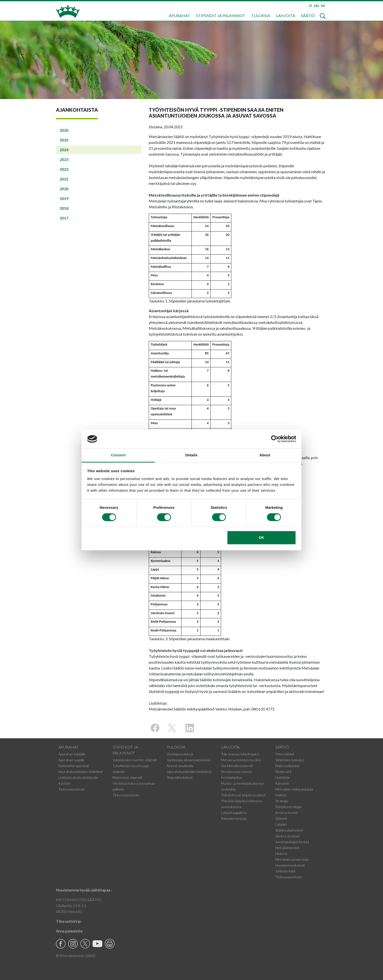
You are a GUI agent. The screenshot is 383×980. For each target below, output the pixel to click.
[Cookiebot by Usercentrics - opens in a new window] (274, 439)
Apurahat (179, 15)
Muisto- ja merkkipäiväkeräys (242, 783)
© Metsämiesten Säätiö (76, 955)
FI (310, 6)
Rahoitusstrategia (288, 807)
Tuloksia (260, 15)
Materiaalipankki (287, 766)
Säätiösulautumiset (289, 830)
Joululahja (228, 789)
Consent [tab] (118, 455)
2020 (64, 188)
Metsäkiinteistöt (287, 848)
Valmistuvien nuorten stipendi (135, 760)
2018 (64, 208)
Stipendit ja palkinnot (220, 15)
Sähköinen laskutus (289, 760)
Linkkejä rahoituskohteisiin (78, 777)
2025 (64, 140)
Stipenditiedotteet (180, 777)
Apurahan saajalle (71, 760)
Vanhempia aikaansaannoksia (188, 760)
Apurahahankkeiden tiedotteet (80, 772)
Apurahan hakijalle (71, 754)
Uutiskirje (282, 777)
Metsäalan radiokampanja (294, 789)
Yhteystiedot (284, 754)
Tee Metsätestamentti (237, 766)
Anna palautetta (69, 931)
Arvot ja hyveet (286, 812)
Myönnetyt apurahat (73, 766)
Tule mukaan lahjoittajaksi (240, 754)
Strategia (281, 801)
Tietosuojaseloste (71, 789)
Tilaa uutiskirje (68, 921)
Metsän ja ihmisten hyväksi (241, 760)
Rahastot (282, 783)
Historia (281, 853)
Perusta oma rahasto (236, 772)
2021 (64, 179)
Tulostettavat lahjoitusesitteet (243, 795)
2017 (64, 218)
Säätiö (308, 15)
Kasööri (64, 783)
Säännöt (281, 818)
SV (323, 6)
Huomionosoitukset (290, 865)
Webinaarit (283, 772)
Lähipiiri (281, 824)
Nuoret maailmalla (180, 766)
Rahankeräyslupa (234, 818)
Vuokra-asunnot (287, 836)
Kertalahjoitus (231, 777)
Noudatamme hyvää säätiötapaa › (84, 890)
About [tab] (264, 455)
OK (261, 537)
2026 (64, 130)
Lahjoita (285, 15)
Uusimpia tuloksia (180, 754)
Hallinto (281, 795)
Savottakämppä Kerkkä (292, 842)
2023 (64, 159)
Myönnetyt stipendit (127, 777)
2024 (64, 149)
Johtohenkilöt (285, 871)
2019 (64, 198)
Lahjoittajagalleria (234, 812)
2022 (64, 169)
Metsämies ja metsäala (292, 859)
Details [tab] (191, 455)
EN (316, 6)
